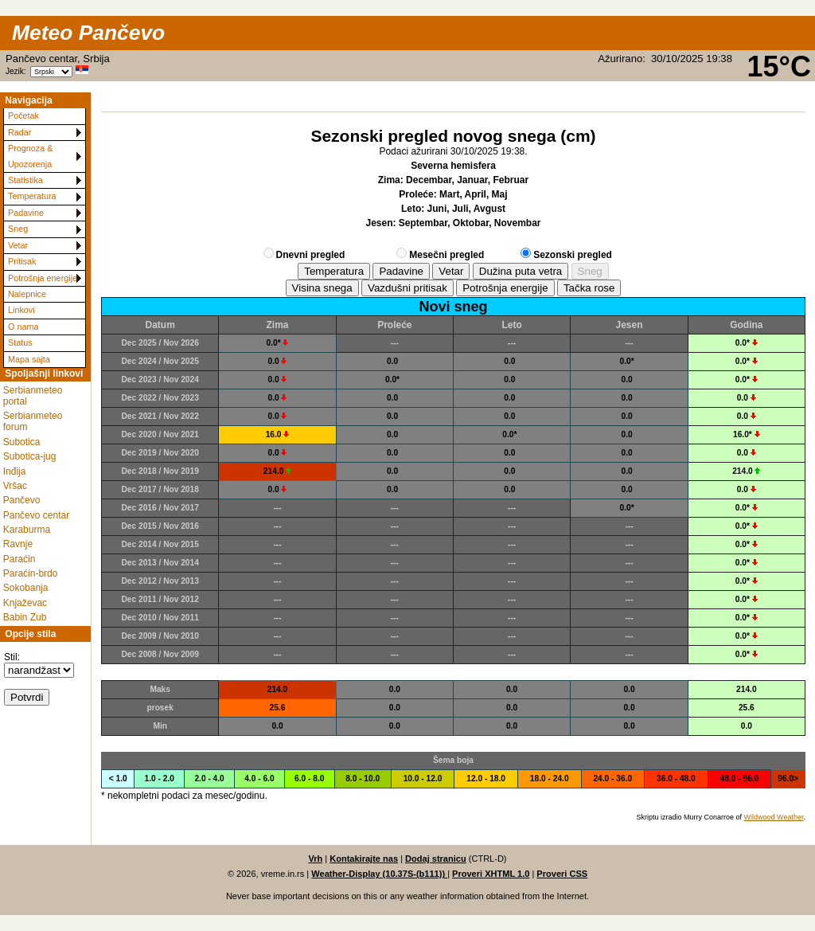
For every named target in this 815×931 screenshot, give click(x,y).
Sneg (18, 228)
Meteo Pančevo (88, 33)
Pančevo (22, 500)
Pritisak (22, 261)
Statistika (25, 180)
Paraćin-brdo (30, 573)
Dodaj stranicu (435, 858)
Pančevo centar (36, 515)
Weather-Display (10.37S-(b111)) (379, 873)
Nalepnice (27, 294)
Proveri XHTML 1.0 (490, 873)
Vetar (18, 245)
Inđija (14, 471)
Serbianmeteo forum (33, 421)
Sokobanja (26, 587)
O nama (23, 326)
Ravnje (18, 544)
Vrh (315, 858)
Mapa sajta (29, 359)
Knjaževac (25, 602)
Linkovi (21, 310)
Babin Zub (25, 617)
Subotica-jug (30, 456)
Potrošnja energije (42, 278)
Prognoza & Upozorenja (30, 155)
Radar (19, 132)
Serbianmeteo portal (33, 396)
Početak (23, 115)
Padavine (26, 212)
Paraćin (19, 559)
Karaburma (26, 529)
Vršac (15, 485)
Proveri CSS (561, 873)
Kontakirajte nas (364, 858)
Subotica (22, 442)
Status (20, 342)
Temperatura (32, 196)
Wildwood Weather (774, 817)
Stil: (12, 657)
